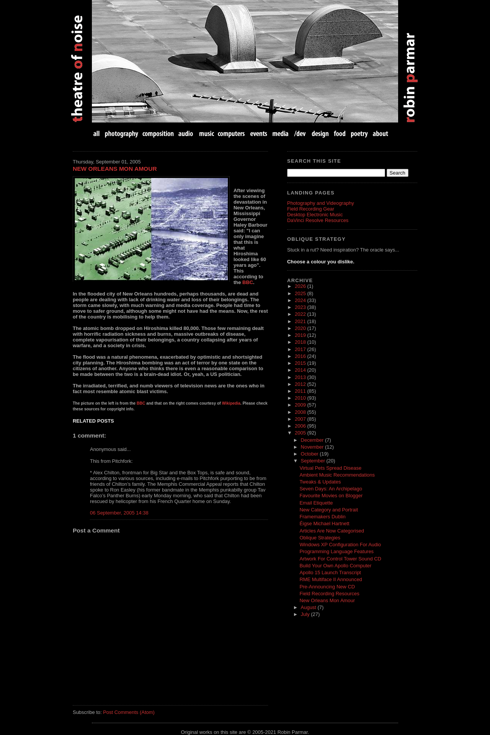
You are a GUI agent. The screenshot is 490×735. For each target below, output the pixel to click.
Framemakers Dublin (322, 516)
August (309, 607)
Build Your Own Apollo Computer (335, 565)
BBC (247, 282)
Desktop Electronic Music (315, 214)
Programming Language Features (336, 551)
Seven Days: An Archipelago (330, 489)
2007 (301, 419)
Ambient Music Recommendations (337, 475)
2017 (301, 349)
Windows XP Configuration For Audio (340, 544)
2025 (301, 293)
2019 (301, 335)
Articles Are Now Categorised (331, 531)
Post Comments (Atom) (129, 712)
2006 (301, 426)
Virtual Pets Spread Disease (330, 468)
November (313, 447)
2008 (301, 412)
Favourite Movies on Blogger (331, 495)
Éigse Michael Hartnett (324, 523)
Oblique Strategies (319, 538)
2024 (301, 300)
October (310, 454)
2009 (301, 405)
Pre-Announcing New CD (327, 587)
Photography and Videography (320, 203)
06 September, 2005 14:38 (119, 513)
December (313, 440)
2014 (301, 370)
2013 (301, 377)
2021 (301, 321)
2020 (301, 328)
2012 (301, 384)
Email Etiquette (316, 503)
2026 (301, 286)
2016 (301, 356)
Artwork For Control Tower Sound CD (340, 559)
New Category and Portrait (328, 510)
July (306, 614)
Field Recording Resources (329, 593)
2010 (301, 398)
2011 (301, 391)
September (314, 461)
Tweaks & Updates (320, 482)
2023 (301, 307)
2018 (301, 342)
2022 (301, 314)
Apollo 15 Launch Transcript (330, 572)
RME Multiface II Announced (330, 579)
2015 (301, 363)
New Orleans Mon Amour (115, 168)
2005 (301, 433)
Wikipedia (231, 403)
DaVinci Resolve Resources (317, 220)
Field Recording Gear (310, 209)
